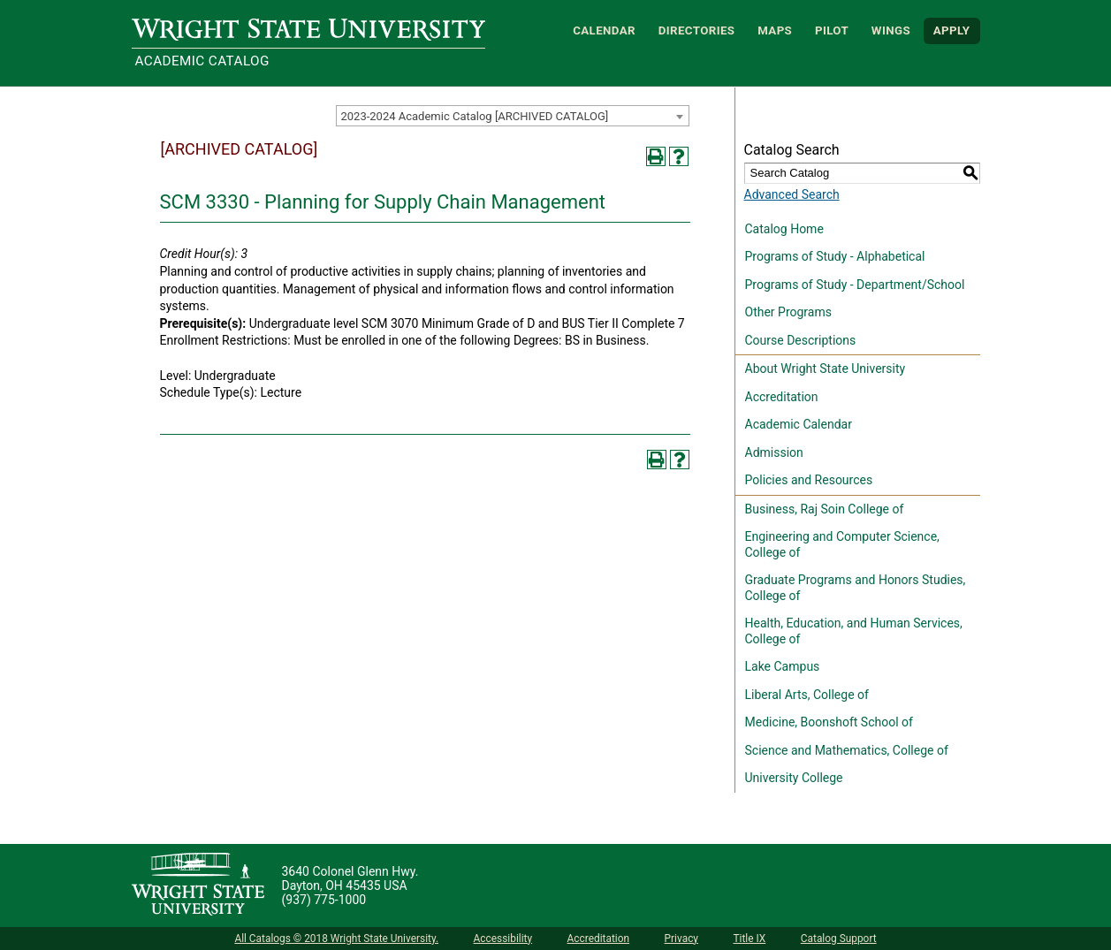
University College (794, 778)
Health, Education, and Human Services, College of (854, 631)
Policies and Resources (809, 480)
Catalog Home (784, 229)
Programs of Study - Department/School (855, 284)
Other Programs (788, 312)
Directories (696, 30)
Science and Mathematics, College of (846, 750)
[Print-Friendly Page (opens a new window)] (656, 156)
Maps (774, 30)
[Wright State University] (198, 885)
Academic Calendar (798, 424)
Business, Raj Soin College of (824, 509)
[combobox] (512, 115)
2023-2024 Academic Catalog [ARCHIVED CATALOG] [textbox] (475, 116)
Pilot (831, 30)
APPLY (951, 30)
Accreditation (781, 397)
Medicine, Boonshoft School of (829, 722)
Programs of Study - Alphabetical (835, 256)
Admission (774, 452)
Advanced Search (792, 194)
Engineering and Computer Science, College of (842, 544)
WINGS (890, 30)
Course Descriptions (800, 340)
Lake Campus (782, 666)
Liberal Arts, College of (807, 695)
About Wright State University (825, 368)
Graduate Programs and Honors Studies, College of (855, 588)
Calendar (604, 30)
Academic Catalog (202, 61)
